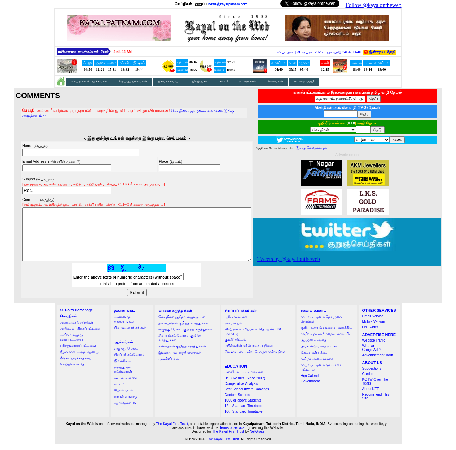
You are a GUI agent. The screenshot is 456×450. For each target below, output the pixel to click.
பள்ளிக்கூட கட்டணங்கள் (244, 377)
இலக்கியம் (122, 366)
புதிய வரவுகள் (236, 322)
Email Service (373, 322)
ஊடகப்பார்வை (126, 383)
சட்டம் (119, 389)
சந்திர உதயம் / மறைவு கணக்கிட (326, 339)
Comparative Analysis (241, 389)
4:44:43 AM (123, 52)
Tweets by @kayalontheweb (302, 259)
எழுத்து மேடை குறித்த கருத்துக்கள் (186, 335)
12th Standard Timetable (244, 411)
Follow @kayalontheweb (374, 5)
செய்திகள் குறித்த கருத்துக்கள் (181, 322)
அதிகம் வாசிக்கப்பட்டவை (81, 334)
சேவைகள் (275, 81)
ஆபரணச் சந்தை (314, 345)
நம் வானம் (247, 81)
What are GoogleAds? (371, 353)
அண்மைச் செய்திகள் (76, 328)
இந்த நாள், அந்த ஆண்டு (79, 357)
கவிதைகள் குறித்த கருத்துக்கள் (182, 352)
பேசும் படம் (123, 396)
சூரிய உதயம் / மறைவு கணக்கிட (326, 333)
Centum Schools (237, 400)
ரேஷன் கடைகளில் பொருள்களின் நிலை (256, 357)
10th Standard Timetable (244, 417)
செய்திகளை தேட (74, 370)
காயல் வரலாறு (125, 402)
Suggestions (371, 374)
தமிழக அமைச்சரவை (318, 364)
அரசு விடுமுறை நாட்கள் (319, 352)
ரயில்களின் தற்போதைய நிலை (249, 351)
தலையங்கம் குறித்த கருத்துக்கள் (183, 328)
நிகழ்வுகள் (200, 81)
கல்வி (223, 81)
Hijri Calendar (311, 381)
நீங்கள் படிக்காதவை (76, 363)
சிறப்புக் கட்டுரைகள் (129, 360)
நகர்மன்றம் (233, 328)
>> (76, 316)
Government (310, 387)
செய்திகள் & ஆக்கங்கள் (89, 81)
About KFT (370, 394)
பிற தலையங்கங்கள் (130, 333)
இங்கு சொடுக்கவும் (325, 148)
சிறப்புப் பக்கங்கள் (133, 81)
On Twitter (370, 333)
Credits (367, 379)
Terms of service (232, 433)
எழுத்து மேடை (126, 354)
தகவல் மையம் (169, 81)
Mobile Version (373, 327)
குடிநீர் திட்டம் (236, 345)
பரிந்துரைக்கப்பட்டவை (78, 351)
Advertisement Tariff (377, 361)
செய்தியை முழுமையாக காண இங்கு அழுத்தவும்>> (201, 110)
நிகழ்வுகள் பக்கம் (314, 358)
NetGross (257, 437)
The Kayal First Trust (172, 429)
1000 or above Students (243, 406)
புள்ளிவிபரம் (168, 364)
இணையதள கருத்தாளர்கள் (179, 358)
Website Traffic (373, 346)
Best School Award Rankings (247, 395)
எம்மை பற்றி (304, 81)
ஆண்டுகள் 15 (125, 408)
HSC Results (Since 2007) (245, 384)
